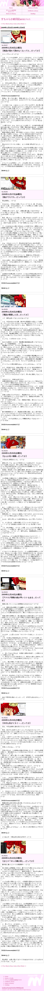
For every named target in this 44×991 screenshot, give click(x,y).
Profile (11, 978)
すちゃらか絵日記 (11, 11)
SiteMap (7, 985)
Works (7, 978)
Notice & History (9, 983)
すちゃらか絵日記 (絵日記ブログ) (13, 980)
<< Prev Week (5, 24)
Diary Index (13, 24)
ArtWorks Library (9, 981)
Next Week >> (22, 24)
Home (6, 976)
